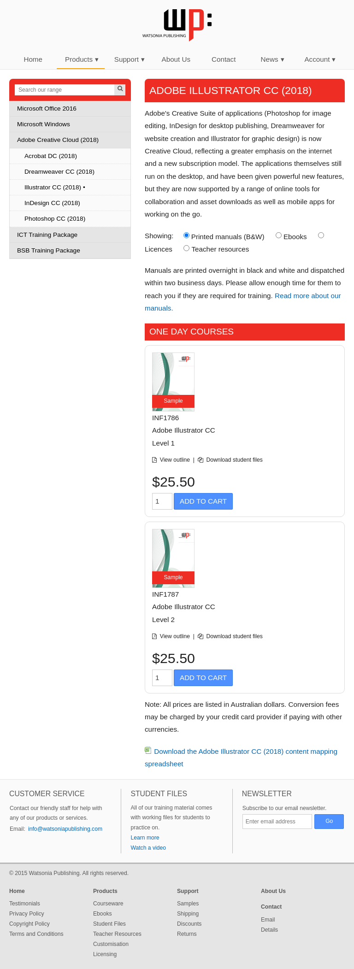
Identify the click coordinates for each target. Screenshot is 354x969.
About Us (176, 59)
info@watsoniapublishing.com (65, 829)
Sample (173, 401)
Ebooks (295, 237)
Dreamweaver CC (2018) (59, 171)
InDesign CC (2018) (52, 203)
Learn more (144, 837)
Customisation (111, 944)
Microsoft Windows (43, 124)
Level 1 (163, 443)
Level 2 (163, 619)
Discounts (189, 924)
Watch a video (148, 848)
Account (320, 59)
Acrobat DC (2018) (50, 156)
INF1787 (165, 594)
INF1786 (165, 418)
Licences (158, 249)
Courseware (108, 903)
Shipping (188, 913)
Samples (188, 903)
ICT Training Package (47, 234)
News (272, 59)
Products (82, 59)
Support (129, 59)
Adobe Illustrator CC (183, 430)
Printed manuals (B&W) (228, 237)
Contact (224, 59)
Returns (187, 934)
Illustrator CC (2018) (52, 187)
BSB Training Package (48, 250)
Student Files (109, 924)
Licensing (105, 954)
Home (33, 59)
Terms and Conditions (36, 934)
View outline (176, 460)
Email (268, 919)
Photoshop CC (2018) (54, 218)
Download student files (234, 460)
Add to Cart (203, 501)
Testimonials (24, 903)
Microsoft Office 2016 (47, 108)
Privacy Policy (26, 913)
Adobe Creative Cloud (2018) (58, 139)
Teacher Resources (117, 934)
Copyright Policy (29, 924)
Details (269, 930)
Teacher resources (220, 249)
